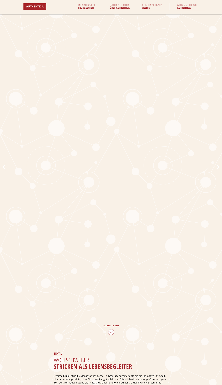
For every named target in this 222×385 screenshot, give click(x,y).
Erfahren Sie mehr (111, 329)
